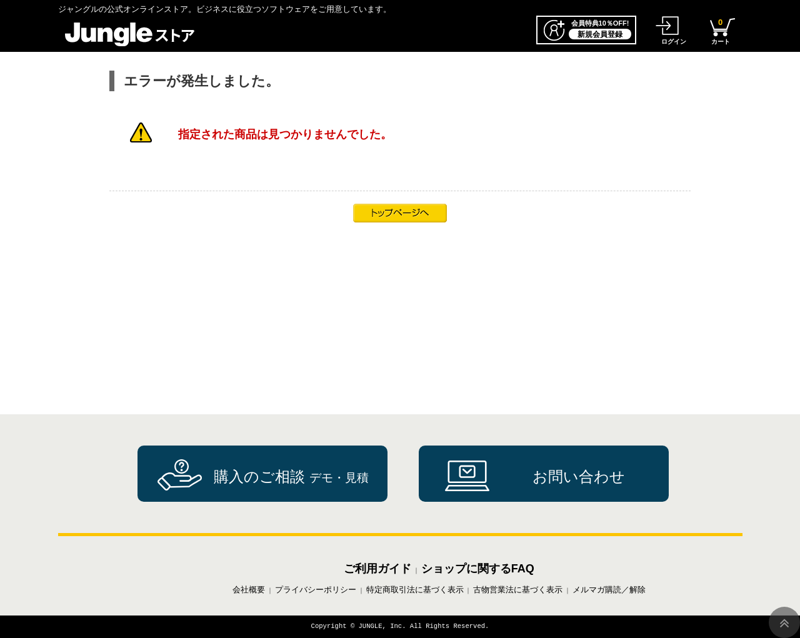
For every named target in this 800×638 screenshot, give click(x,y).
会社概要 (248, 589)
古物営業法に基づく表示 (517, 589)
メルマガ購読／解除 (609, 589)
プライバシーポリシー (315, 589)
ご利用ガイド (377, 568)
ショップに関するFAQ (477, 568)
